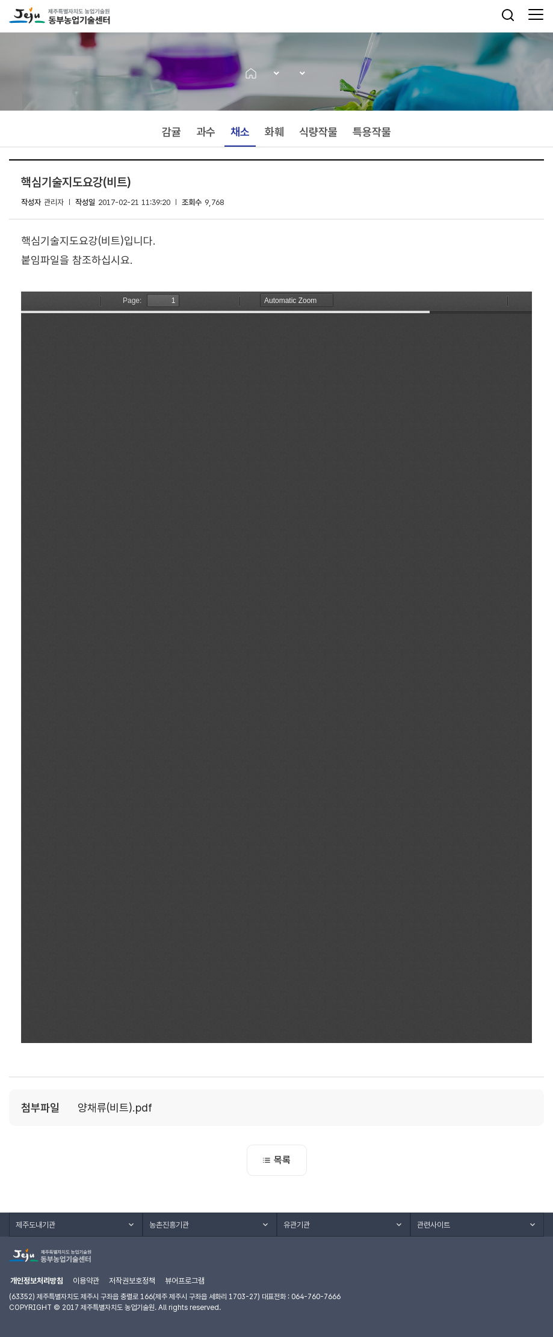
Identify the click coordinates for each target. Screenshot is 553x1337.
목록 (277, 1160)
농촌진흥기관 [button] (169, 1224)
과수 (205, 132)
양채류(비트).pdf (115, 1107)
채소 (240, 132)
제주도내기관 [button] (35, 1224)
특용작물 (372, 132)
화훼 (274, 132)
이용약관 (86, 1280)
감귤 (171, 132)
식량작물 (318, 132)
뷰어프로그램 (185, 1280)
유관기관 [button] (296, 1224)
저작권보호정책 (132, 1280)
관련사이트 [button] (433, 1224)
